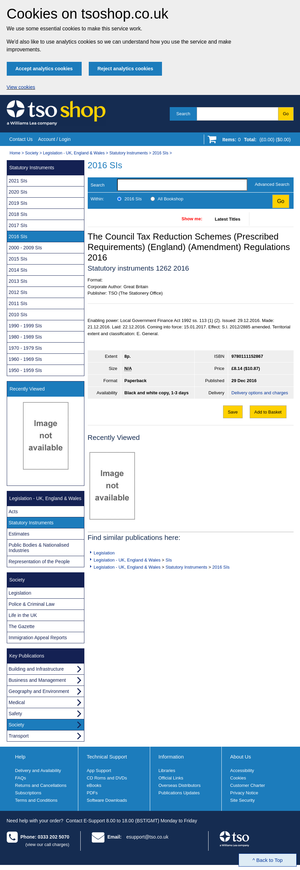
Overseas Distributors (180, 785)
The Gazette (22, 626)
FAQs (20, 777)
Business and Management (37, 680)
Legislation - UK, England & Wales (74, 153)
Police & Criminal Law (32, 604)
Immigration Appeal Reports (38, 637)
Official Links (171, 777)
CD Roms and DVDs (107, 777)
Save (233, 412)
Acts (13, 511)
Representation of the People (39, 561)
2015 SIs (18, 259)
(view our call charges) (47, 844)
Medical (17, 702)
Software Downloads (107, 800)
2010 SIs (18, 314)
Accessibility (242, 770)
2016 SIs (160, 153)
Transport (19, 736)
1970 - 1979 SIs (25, 348)
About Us (240, 757)
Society (31, 153)
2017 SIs (18, 225)
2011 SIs (18, 303)
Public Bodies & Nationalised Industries (39, 547)
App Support (99, 770)
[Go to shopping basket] (255, 141)
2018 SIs (18, 214)
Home (15, 153)
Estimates (19, 534)
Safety (15, 713)
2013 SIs (18, 281)
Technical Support (107, 757)
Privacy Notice (244, 792)
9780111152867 (247, 356)
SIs (169, 560)
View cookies (21, 87)
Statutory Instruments (128, 153)
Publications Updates (179, 792)
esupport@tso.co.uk (147, 837)
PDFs (92, 792)
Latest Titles (228, 219)
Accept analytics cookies (44, 68)
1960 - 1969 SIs (25, 359)
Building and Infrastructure (36, 669)
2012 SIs (18, 292)
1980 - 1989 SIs (25, 337)
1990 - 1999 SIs (25, 325)
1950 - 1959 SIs (25, 370)
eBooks (94, 785)
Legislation (104, 552)
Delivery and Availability (38, 770)
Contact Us (21, 139)
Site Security (242, 800)
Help (20, 757)
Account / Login (54, 139)
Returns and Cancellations (40, 785)
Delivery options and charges (259, 392)
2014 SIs (18, 270)
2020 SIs (18, 192)
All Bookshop (170, 198)
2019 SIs (18, 203)
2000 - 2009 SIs (25, 247)
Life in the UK (23, 615)
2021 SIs (18, 180)
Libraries (167, 770)
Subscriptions (28, 792)
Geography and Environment (39, 691)
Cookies (238, 777)
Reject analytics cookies (125, 68)
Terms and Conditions (36, 800)
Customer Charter (247, 785)
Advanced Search (272, 184)
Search (183, 113)
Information (171, 757)
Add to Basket (268, 412)
